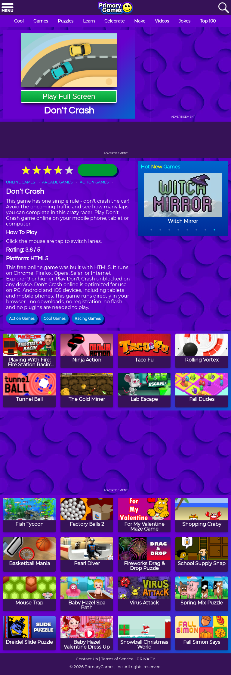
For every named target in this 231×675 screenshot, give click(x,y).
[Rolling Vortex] (201, 351)
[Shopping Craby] (201, 515)
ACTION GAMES (94, 182)
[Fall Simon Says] (201, 633)
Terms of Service (117, 658)
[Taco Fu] (144, 351)
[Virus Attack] (144, 594)
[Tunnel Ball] (29, 390)
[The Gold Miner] (86, 390)
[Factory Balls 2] (86, 515)
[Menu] (7, 8)
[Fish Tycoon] (29, 515)
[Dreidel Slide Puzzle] (29, 633)
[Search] (223, 8)
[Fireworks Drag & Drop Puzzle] (144, 554)
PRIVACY (146, 658)
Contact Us (87, 658)
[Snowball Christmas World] (144, 633)
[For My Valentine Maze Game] (144, 515)
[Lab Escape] (144, 390)
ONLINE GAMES (20, 182)
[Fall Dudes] (201, 390)
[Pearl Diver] (86, 554)
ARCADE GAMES (57, 182)
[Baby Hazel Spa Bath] (86, 594)
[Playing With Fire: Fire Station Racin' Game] (29, 351)
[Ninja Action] (86, 351)
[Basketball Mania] (29, 554)
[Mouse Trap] (29, 594)
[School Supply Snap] (201, 554)
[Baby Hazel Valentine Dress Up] (86, 633)
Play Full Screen (69, 96)
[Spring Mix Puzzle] (201, 594)
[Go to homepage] (115, 8)
